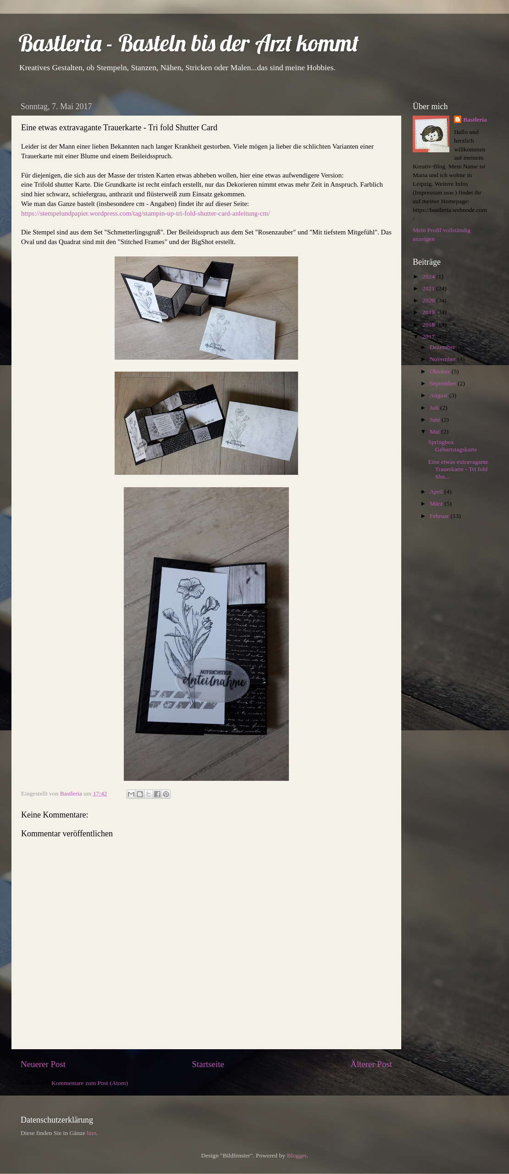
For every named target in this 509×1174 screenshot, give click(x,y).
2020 (429, 300)
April (437, 491)
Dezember (443, 347)
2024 (429, 276)
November (443, 359)
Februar (440, 515)
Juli (435, 407)
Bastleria (475, 119)
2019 (429, 312)
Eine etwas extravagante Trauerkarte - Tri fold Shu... (458, 469)
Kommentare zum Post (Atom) (89, 1082)
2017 (429, 336)
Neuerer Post (43, 1064)
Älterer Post (371, 1064)
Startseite (208, 1064)
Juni (436, 419)
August (439, 395)
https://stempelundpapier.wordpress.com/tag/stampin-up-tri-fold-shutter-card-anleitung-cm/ (145, 213)
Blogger (296, 1155)
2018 (429, 324)
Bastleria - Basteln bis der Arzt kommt (188, 42)
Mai (435, 431)
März (437, 503)
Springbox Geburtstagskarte (452, 446)
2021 (429, 288)
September (444, 383)
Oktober (441, 371)
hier (91, 1132)
